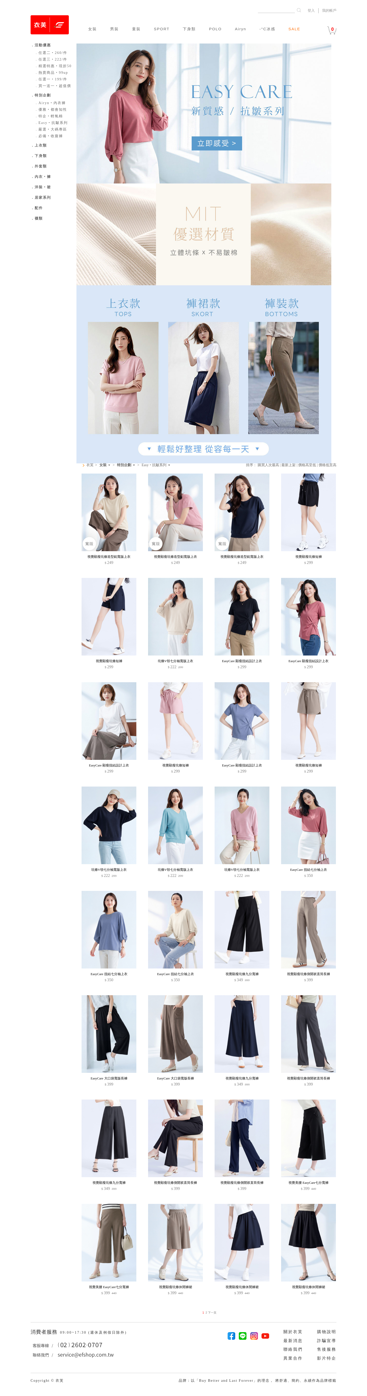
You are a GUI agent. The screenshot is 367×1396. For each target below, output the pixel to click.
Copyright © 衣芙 (47, 1381)
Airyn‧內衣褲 (50, 103)
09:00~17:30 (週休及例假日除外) (93, 1332)
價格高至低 (307, 465)
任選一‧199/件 (50, 79)
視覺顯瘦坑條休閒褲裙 (175, 1287)
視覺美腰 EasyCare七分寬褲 (309, 1183)
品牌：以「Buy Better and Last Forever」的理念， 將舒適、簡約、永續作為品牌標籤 (257, 1381)
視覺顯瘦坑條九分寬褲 (242, 974)
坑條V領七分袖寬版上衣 (175, 661)
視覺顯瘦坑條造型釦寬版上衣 (108, 557)
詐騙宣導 (326, 1340)
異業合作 (293, 1358)
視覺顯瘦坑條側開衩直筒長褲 (308, 974)
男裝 (114, 29)
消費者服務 (45, 1332)
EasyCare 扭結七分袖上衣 (308, 870)
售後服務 (326, 1349)
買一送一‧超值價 (52, 86)
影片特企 (326, 1358)
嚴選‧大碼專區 (50, 129)
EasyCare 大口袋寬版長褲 (108, 1078)
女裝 (92, 29)
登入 (311, 10)
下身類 (189, 29)
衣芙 (90, 465)
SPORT (161, 29)
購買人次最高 (268, 465)
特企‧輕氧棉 (48, 116)
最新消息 (293, 1340)
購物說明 (326, 1332)
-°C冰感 (267, 29)
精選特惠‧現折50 (53, 66)
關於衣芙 (293, 1332)
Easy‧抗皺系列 (51, 123)
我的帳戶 (329, 10)
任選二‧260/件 (50, 53)
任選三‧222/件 (50, 59)
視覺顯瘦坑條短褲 (308, 557)
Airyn (240, 29)
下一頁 (211, 1312)
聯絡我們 (293, 1349)
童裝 (136, 29)
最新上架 (288, 465)
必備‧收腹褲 (48, 136)
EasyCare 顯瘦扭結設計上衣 (242, 661)
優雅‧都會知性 (50, 109)
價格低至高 (327, 465)
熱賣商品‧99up (51, 73)
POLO (215, 29)
